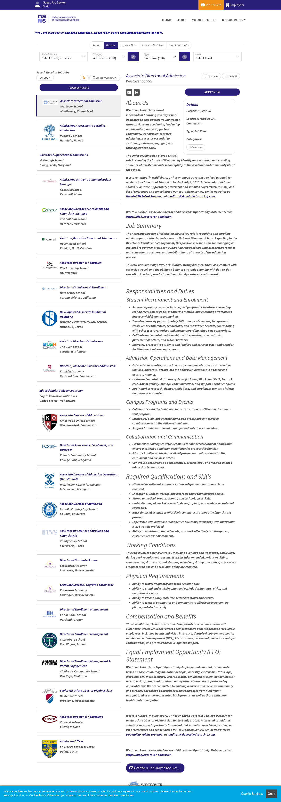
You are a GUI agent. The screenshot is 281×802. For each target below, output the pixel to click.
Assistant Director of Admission (81, 263)
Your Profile (204, 20)
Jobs (181, 20)
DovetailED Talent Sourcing (144, 196)
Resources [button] (232, 20)
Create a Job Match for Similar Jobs (157, 767)
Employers (235, 4)
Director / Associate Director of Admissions (88, 366)
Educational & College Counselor (61, 390)
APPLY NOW (212, 92)
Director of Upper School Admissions (63, 155)
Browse (110, 45)
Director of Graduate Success (79, 560)
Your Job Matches (152, 45)
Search (96, 45)
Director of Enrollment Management (84, 609)
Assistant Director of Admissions (81, 341)
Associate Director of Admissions (81, 415)
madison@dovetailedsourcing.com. (192, 196)
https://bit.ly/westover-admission (149, 216)
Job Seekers (211, 4)
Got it (271, 793)
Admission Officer (71, 741)
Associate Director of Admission (81, 101)
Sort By (44, 77)
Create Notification (105, 77)
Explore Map (128, 45)
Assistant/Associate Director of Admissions (88, 238)
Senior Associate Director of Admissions (86, 690)
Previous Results (78, 88)
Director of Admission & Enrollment (83, 287)
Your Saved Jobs (178, 45)
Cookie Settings (252, 793)
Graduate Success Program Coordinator (86, 585)
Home (167, 20)
